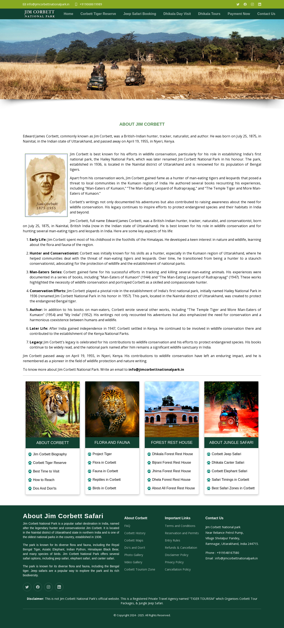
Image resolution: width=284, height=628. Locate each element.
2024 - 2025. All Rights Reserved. (150, 615)
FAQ (127, 525)
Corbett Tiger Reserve (98, 14)
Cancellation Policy (178, 569)
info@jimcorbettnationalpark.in (236, 558)
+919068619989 (91, 4)
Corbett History (134, 533)
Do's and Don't (134, 547)
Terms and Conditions (180, 525)
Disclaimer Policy (176, 554)
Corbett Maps (133, 540)
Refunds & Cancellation (181, 547)
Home (68, 14)
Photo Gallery (133, 554)
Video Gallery (133, 562)
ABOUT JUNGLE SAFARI (231, 442)
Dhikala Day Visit (177, 14)
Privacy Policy (174, 562)
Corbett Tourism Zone (139, 569)
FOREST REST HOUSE (171, 442)
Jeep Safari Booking (139, 14)
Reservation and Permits (182, 533)
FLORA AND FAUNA (112, 442)
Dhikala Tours (209, 14)
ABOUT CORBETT (52, 443)
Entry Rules (172, 540)
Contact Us (266, 14)
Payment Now (239, 14)
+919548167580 (228, 553)
